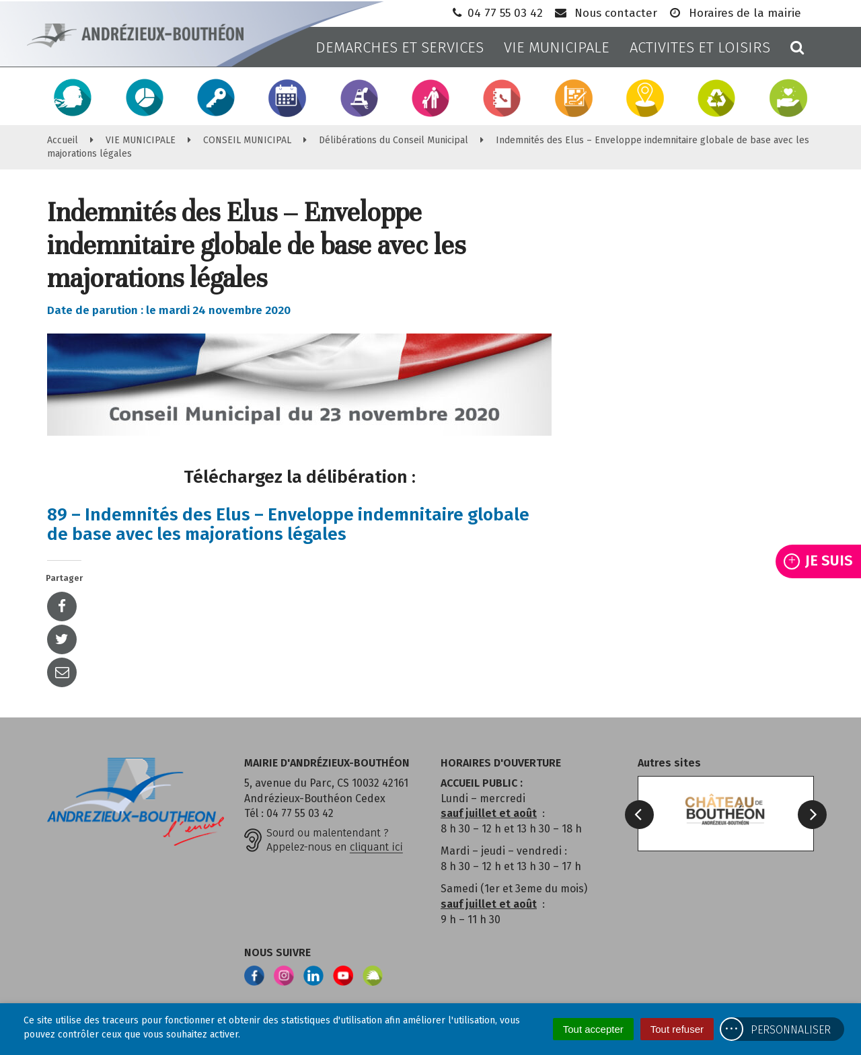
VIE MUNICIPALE (556, 47)
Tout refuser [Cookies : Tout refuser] (677, 1029)
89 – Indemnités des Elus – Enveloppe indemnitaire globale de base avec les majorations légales (288, 524)
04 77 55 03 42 (496, 13)
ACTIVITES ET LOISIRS (700, 47)
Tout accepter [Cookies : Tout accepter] (593, 1029)
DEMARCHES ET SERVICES (399, 47)
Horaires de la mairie (734, 13)
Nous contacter (605, 13)
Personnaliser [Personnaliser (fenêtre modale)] (791, 1029)
